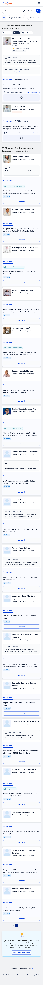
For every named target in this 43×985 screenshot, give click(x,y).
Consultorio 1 (8, 80)
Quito (16, 33)
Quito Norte (26, 33)
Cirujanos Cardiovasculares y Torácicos (20, 975)
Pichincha (7, 33)
